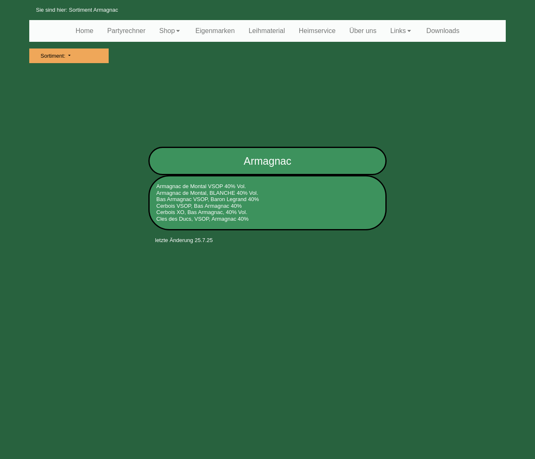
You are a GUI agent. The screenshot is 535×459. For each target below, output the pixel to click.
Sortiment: (54, 56)
